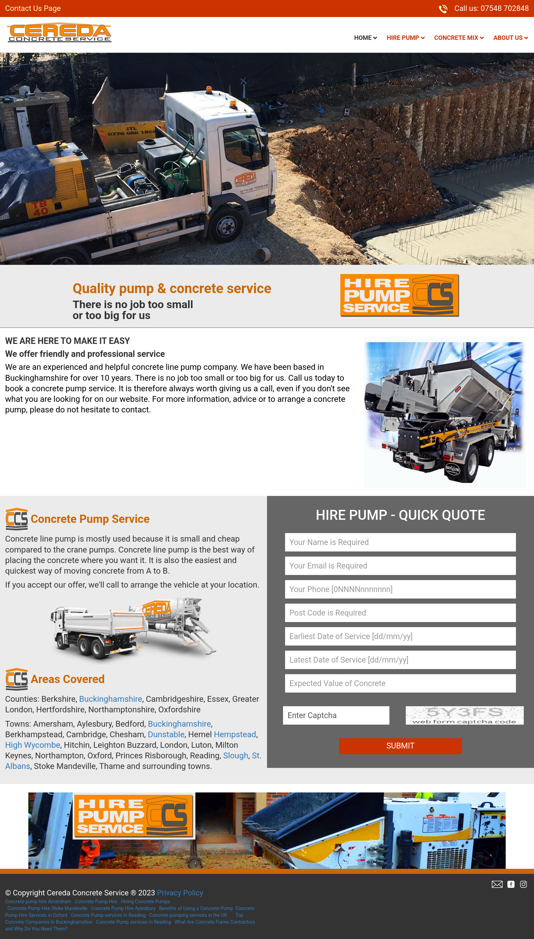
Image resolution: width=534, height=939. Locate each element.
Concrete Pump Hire (96, 901)
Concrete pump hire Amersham (38, 901)
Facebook (511, 884)
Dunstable (166, 734)
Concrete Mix (459, 37)
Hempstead (235, 734)
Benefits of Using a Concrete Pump (196, 908)
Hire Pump (406, 37)
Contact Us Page (33, 8)
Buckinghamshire (110, 699)
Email (497, 884)
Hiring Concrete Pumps (145, 901)
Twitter (523, 884)
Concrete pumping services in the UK (188, 915)
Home (365, 37)
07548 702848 (505, 8)
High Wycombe (32, 745)
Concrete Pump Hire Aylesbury (123, 908)
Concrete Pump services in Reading (108, 915)
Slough (235, 755)
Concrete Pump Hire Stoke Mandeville (48, 908)
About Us (511, 37)
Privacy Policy (180, 893)
